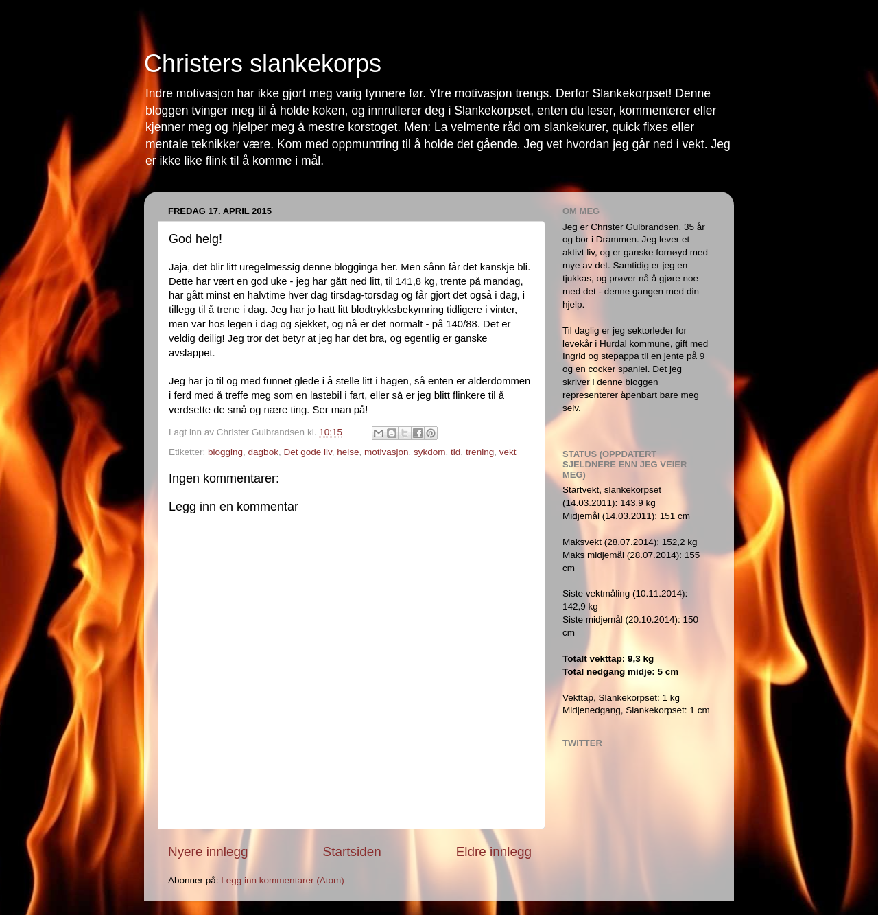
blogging (225, 452)
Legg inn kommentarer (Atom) (282, 880)
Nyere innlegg (208, 851)
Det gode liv (307, 452)
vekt (508, 452)
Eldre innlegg (494, 851)
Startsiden (352, 851)
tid (455, 452)
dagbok (263, 452)
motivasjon (386, 452)
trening (480, 452)
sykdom (430, 452)
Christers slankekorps (262, 63)
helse (348, 452)
